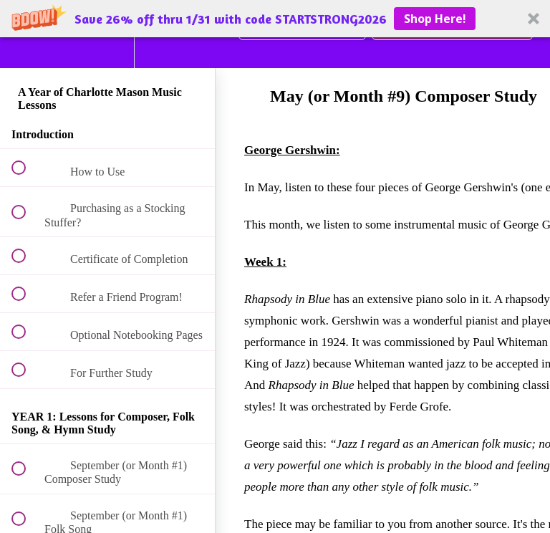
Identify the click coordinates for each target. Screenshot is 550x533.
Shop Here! (435, 19)
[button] (275, 18)
